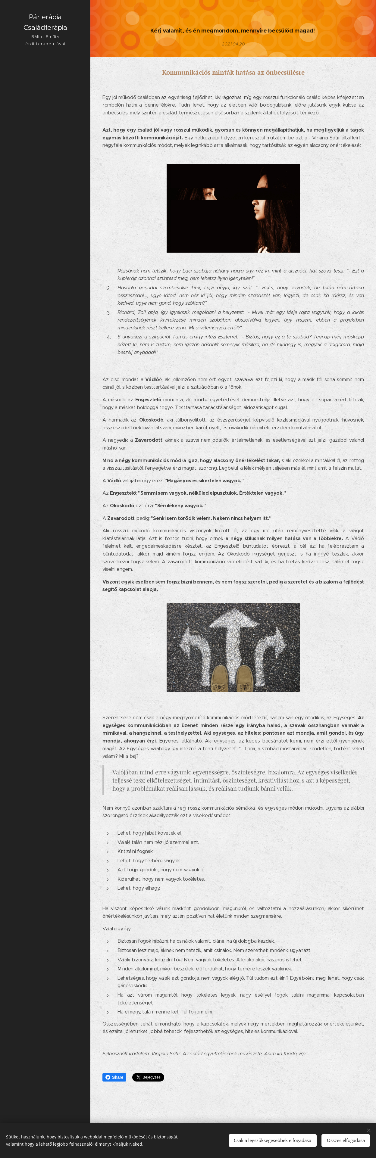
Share (114, 1077)
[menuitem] (45, 555)
